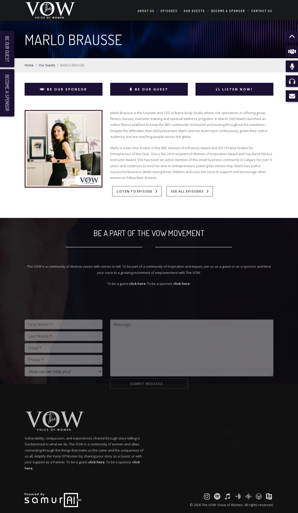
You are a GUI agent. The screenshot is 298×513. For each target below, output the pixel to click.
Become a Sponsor (228, 11)
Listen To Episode (134, 191)
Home (29, 65)
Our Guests (194, 11)
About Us (146, 11)
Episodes (169, 11)
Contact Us (261, 11)
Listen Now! (234, 89)
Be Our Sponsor (63, 89)
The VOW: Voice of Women (222, 504)
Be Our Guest (148, 89)
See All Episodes (187, 191)
